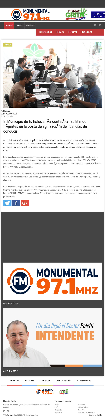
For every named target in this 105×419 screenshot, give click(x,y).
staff (56, 407)
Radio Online (83, 407)
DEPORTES (72, 32)
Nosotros (81, 410)
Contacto (45, 381)
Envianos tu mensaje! (86, 412)
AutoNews (9, 415)
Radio (57, 405)
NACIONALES (86, 32)
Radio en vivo (84, 381)
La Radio (19, 25)
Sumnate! (58, 412)
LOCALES (60, 32)
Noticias (9, 25)
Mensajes (30, 25)
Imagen (8, 45)
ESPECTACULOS (45, 32)
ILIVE (99, 415)
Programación (63, 381)
